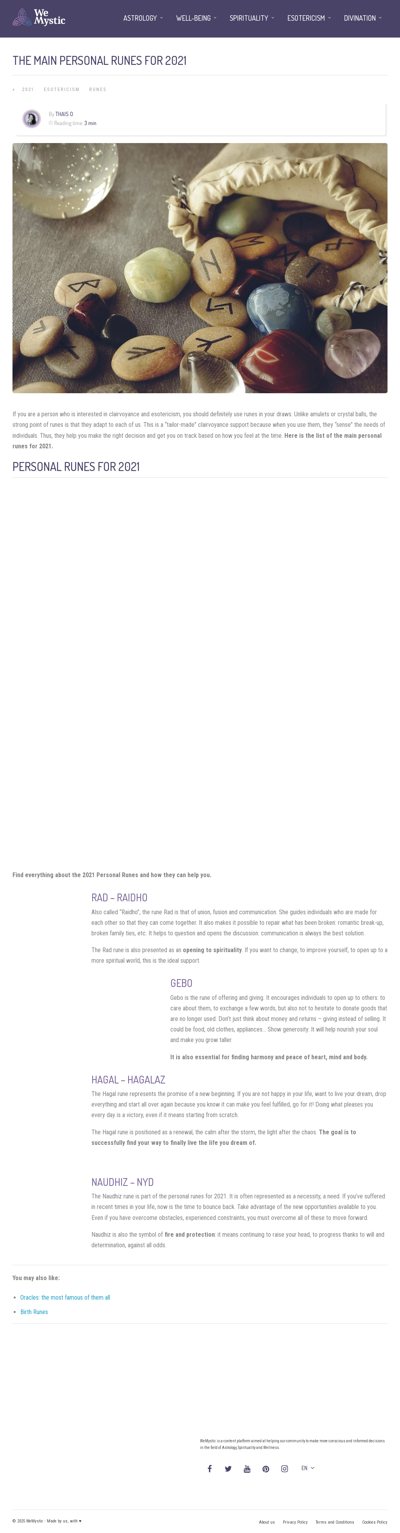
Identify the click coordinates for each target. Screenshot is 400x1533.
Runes (98, 89)
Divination (360, 18)
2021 (28, 89)
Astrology (140, 18)
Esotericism (62, 89)
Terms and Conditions (335, 1522)
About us (267, 1522)
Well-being (193, 18)
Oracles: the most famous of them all (65, 1297)
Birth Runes (34, 1312)
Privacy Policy (295, 1522)
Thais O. (64, 114)
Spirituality (249, 18)
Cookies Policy (375, 1522)
